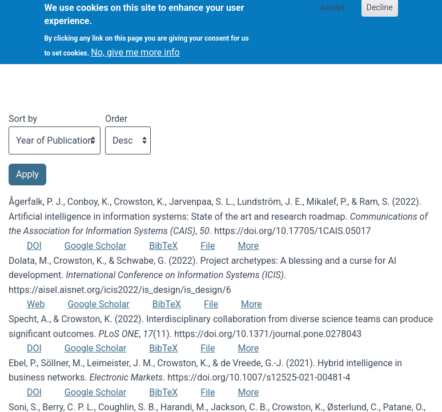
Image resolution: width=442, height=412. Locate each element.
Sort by (23, 118)
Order (116, 118)
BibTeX (163, 245)
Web (36, 304)
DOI (34, 245)
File (207, 245)
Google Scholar (95, 245)
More (248, 245)
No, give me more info (135, 46)
